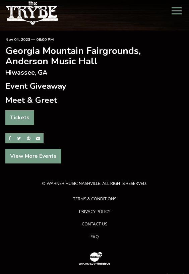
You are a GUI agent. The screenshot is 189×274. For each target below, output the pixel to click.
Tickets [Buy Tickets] (19, 117)
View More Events (33, 156)
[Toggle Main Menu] (177, 10)
